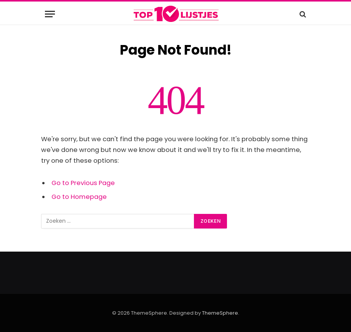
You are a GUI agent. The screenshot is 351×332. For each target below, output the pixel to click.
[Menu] (50, 14)
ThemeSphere (220, 313)
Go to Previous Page (83, 183)
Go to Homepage (79, 196)
